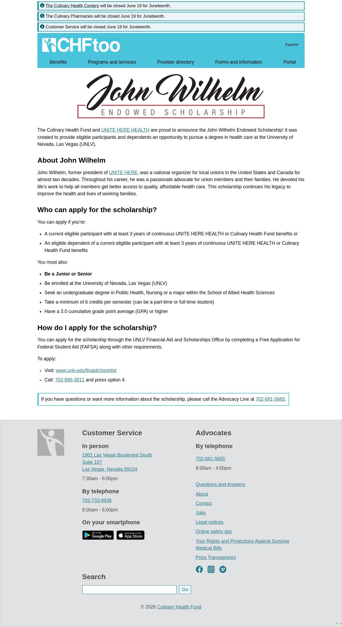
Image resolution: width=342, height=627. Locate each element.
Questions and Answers (220, 484)
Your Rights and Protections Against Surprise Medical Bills (242, 544)
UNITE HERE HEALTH (126, 130)
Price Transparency (216, 557)
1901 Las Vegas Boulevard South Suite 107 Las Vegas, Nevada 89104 (117, 462)
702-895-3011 (69, 380)
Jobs (201, 512)
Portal (289, 62)
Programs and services (112, 62)
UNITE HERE (123, 172)
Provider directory (175, 62)
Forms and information (238, 62)
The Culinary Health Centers (72, 5)
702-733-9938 (97, 500)
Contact (204, 503)
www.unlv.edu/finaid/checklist (86, 370)
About (202, 494)
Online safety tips (214, 531)
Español (291, 45)
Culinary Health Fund (179, 607)
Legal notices (210, 522)
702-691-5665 (270, 399)
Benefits (58, 62)
